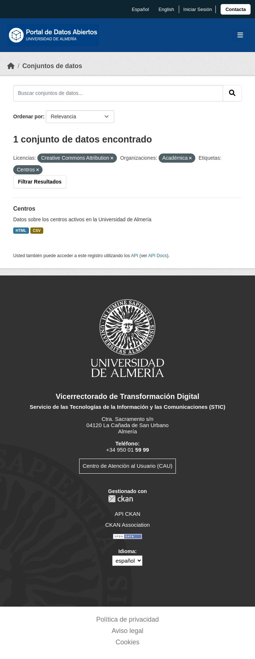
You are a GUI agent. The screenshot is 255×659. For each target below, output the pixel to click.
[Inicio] (11, 66)
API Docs (157, 255)
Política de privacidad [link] (127, 619)
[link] (236, 9)
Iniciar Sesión (197, 9)
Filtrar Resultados (40, 182)
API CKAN (127, 514)
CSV (37, 230)
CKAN (120, 499)
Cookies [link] (127, 642)
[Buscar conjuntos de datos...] (118, 93)
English (166, 9)
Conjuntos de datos (52, 66)
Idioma (126, 551)
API (134, 255)
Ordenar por (28, 116)
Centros (24, 209)
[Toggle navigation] (240, 35)
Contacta (235, 9)
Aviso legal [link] (128, 630)
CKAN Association (127, 525)
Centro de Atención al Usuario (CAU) (127, 466)
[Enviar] (232, 93)
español (140, 9)
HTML (21, 230)
